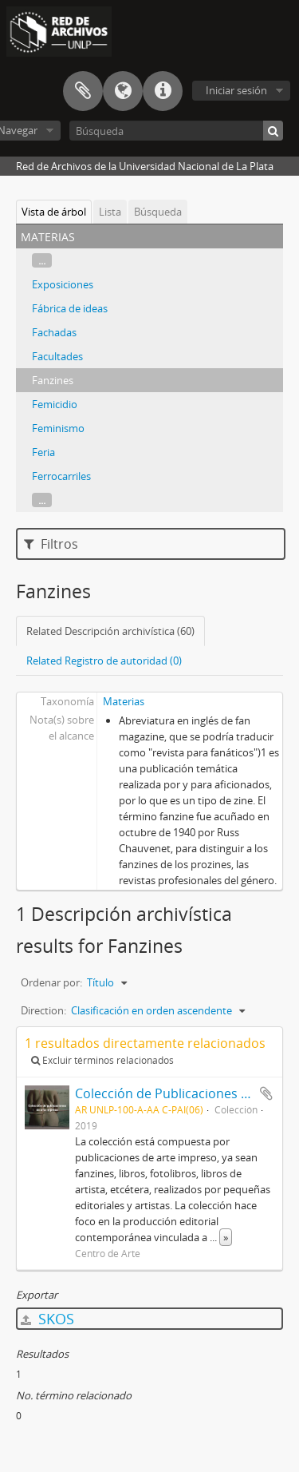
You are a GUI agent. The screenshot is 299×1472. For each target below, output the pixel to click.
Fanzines (52, 380)
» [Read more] (225, 1237)
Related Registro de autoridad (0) (104, 660)
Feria (43, 452)
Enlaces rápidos (163, 91)
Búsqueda (158, 211)
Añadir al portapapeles (266, 1093)
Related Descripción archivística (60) (110, 631)
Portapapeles (83, 91)
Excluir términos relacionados (102, 1060)
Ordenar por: (51, 982)
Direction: (43, 1010)
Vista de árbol (54, 211)
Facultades (57, 356)
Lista (110, 211)
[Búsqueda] (176, 131)
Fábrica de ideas (70, 308)
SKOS (47, 1318)
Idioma (123, 91)
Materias (123, 701)
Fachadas (54, 332)
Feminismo (58, 428)
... (41, 260)
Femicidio (54, 404)
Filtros (51, 544)
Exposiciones (62, 284)
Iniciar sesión (236, 90)
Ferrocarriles (61, 476)
